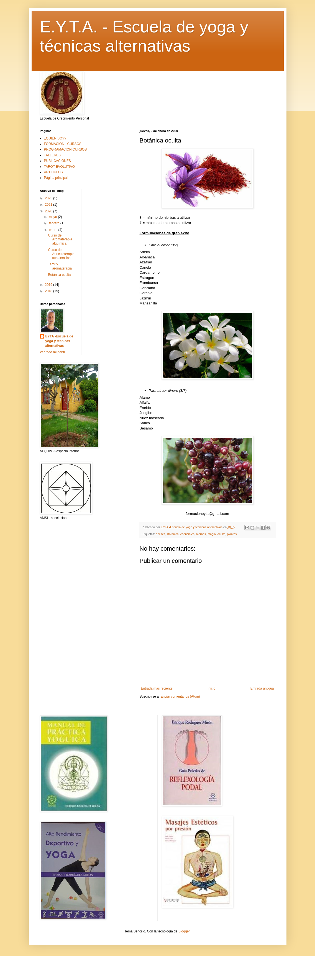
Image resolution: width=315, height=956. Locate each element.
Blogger (184, 931)
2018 (49, 291)
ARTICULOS (53, 172)
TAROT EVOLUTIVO (59, 167)
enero (53, 230)
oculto (221, 534)
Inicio (211, 688)
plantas (232, 534)
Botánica (173, 534)
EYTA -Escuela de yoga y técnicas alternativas (59, 341)
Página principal (56, 178)
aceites (160, 534)
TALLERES (52, 155)
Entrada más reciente (157, 688)
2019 (49, 285)
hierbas (201, 534)
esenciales (187, 534)
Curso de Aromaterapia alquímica (60, 239)
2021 (49, 205)
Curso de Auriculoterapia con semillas (61, 254)
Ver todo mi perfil (52, 352)
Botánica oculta (59, 275)
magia (212, 534)
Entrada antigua (262, 688)
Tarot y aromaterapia (60, 266)
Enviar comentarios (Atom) (180, 696)
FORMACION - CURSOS (62, 144)
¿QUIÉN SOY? (55, 138)
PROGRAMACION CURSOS (65, 149)
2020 (49, 211)
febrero (54, 223)
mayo (53, 217)
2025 (49, 198)
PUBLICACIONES (57, 161)
